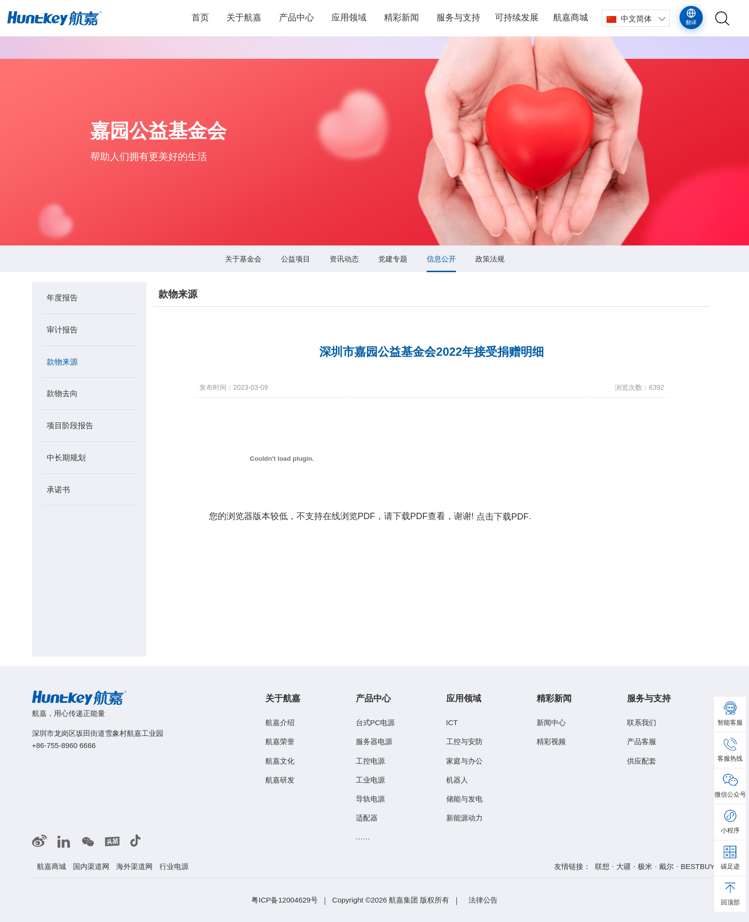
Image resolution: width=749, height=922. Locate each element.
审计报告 (62, 330)
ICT (452, 722)
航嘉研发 (280, 780)
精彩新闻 (401, 17)
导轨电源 (370, 799)
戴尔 (666, 866)
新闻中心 (551, 722)
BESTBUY (697, 866)
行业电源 (174, 866)
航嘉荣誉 (280, 741)
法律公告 (483, 900)
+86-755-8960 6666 (64, 745)
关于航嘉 (243, 17)
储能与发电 (464, 799)
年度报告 (62, 298)
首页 (200, 17)
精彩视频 (551, 741)
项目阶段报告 (70, 425)
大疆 (623, 866)
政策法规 (490, 259)
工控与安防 (464, 741)
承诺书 (58, 489)
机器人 (457, 780)
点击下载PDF (502, 517)
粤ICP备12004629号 (284, 900)
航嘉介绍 (280, 722)
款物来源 (62, 361)
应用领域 (348, 17)
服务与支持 (458, 17)
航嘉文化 (280, 760)
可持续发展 (517, 17)
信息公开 (441, 259)
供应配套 (641, 760)
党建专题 (392, 259)
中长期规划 (66, 457)
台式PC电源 (375, 722)
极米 (645, 866)
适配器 (367, 818)
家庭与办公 (464, 760)
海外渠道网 (134, 866)
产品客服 (641, 741)
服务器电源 (374, 741)
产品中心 (296, 17)
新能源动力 (464, 818)
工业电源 (370, 780)
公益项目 (295, 259)
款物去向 (62, 393)
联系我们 (641, 722)
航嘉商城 (570, 17)
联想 (602, 866)
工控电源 (370, 760)
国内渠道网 (91, 866)
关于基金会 (243, 259)
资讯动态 (344, 259)
